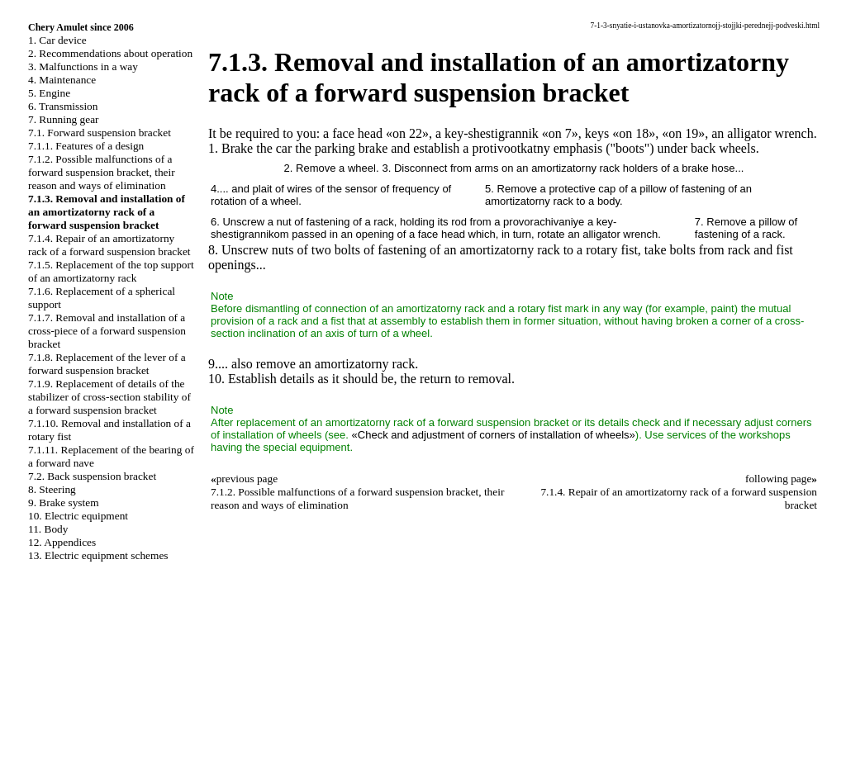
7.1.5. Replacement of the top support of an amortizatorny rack (111, 271)
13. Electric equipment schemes (98, 555)
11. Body (48, 529)
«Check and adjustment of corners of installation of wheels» (493, 435)
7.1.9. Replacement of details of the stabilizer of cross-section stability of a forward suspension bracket (109, 396)
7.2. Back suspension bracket (92, 476)
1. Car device (57, 40)
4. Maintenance (62, 79)
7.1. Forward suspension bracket (99, 132)
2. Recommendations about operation (110, 53)
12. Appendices (62, 542)
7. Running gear (63, 119)
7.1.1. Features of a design (86, 146)
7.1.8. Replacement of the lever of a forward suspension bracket (107, 364)
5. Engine (49, 93)
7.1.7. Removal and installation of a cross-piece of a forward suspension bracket (107, 330)
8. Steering (52, 489)
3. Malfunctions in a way (83, 66)
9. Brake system (63, 502)
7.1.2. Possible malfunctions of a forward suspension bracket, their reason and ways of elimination (101, 172)
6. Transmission (62, 106)
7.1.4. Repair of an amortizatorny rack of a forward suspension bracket (109, 245)
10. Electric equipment (78, 516)
